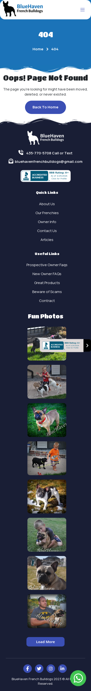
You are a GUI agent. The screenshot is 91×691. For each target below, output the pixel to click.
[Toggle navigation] (82, 10)
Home (38, 49)
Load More (45, 641)
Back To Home (45, 107)
